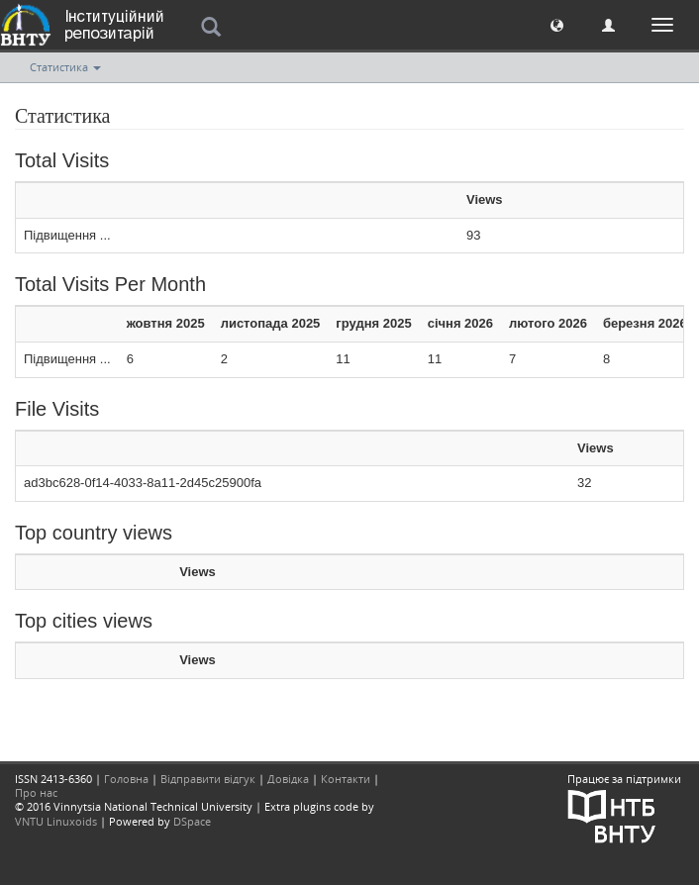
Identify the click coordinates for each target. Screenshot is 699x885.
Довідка (288, 778)
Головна (126, 778)
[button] (557, 24)
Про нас (36, 792)
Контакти (345, 778)
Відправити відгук (207, 778)
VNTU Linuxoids (56, 821)
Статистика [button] (65, 66)
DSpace (192, 821)
